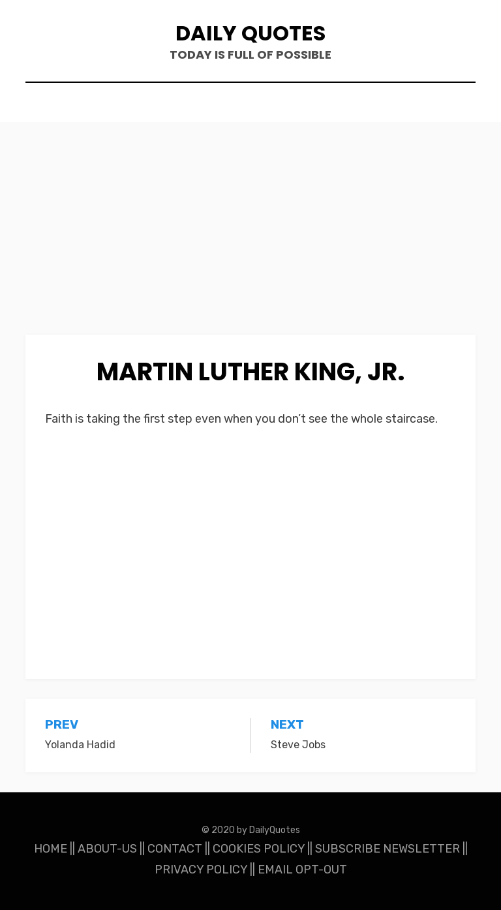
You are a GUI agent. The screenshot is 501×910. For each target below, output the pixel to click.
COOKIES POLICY (259, 849)
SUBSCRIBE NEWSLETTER (387, 849)
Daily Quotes (250, 33)
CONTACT (174, 849)
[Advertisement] (250, 238)
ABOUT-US (107, 849)
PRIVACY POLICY (201, 869)
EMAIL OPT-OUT (302, 869)
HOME (50, 849)
